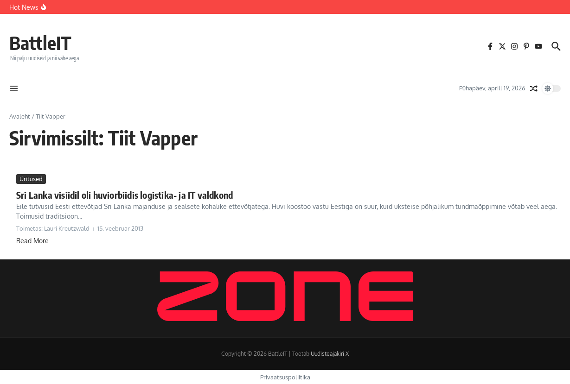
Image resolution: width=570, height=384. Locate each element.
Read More (32, 241)
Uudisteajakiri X (330, 353)
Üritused (31, 179)
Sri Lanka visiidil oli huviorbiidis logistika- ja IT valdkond (124, 195)
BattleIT (40, 42)
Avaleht (19, 116)
